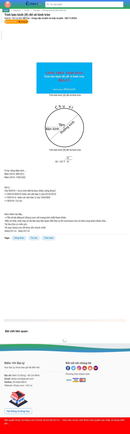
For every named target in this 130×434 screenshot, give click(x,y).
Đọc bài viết (10, 22)
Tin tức (26, 10)
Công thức (17, 10)
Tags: (7, 238)
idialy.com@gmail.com (22, 378)
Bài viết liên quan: (16, 331)
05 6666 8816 (19, 382)
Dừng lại (23, 22)
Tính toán (36, 10)
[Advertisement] (65, 42)
